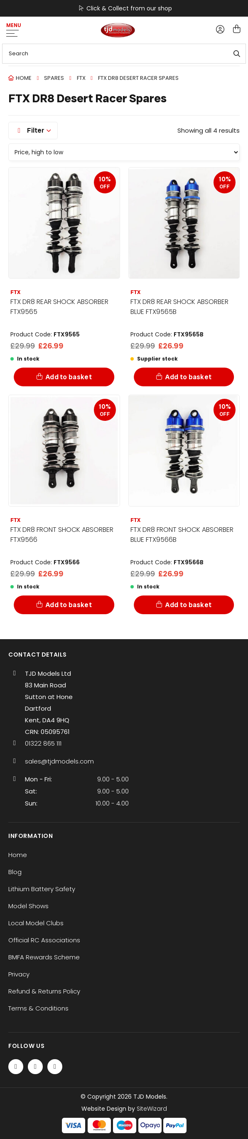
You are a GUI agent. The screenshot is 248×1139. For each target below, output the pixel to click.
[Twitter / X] (35, 1066)
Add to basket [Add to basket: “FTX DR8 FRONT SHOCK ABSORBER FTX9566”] (69, 604)
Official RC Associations (44, 940)
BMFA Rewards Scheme (44, 957)
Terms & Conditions (38, 1008)
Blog (15, 871)
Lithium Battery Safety (41, 889)
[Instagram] (54, 1066)
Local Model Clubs (36, 923)
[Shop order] (124, 152)
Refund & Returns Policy (44, 991)
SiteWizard (152, 1108)
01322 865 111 (43, 743)
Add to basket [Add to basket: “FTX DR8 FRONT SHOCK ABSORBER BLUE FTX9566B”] (188, 604)
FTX (81, 78)
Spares (54, 78)
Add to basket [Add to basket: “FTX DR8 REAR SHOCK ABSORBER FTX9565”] (69, 377)
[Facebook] (15, 1066)
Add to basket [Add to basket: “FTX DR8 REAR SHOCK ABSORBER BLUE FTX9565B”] (188, 377)
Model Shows (28, 906)
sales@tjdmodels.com (59, 761)
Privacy (18, 974)
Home (24, 78)
